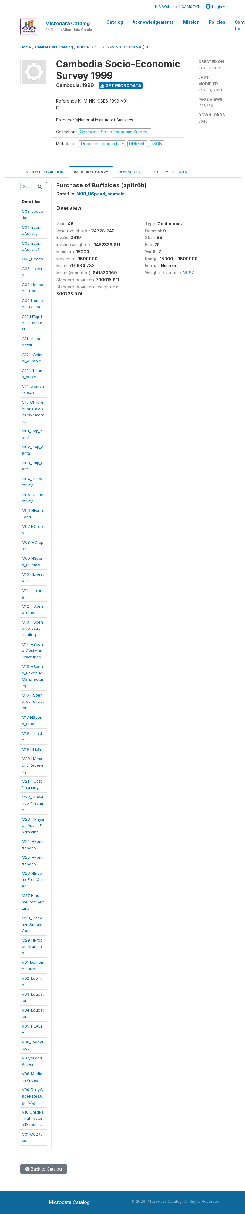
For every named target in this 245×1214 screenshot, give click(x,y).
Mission (191, 22)
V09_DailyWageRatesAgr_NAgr (32, 1096)
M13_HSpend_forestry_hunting (32, 628)
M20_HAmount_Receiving (32, 765)
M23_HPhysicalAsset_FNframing (33, 825)
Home (25, 47)
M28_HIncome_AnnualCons (32, 924)
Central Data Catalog (54, 47)
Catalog (115, 22)
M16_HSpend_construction (33, 701)
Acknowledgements (153, 22)
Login (213, 6)
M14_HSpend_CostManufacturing (32, 650)
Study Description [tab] (44, 172)
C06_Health (32, 259)
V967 (188, 272)
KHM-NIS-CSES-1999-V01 (99, 47)
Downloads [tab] (130, 172)
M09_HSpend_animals (100, 193)
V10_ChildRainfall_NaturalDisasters (33, 1118)
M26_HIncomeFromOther (32, 879)
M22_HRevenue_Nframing (32, 803)
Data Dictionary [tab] (91, 172)
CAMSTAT (190, 6)
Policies (217, 22)
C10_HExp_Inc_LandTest (32, 323)
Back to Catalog (43, 1168)
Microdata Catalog (67, 23)
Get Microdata (120, 85)
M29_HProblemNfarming (32, 946)
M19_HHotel (32, 749)
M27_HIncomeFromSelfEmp (33, 901)
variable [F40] (139, 47)
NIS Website (166, 6)
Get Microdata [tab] (170, 171)
